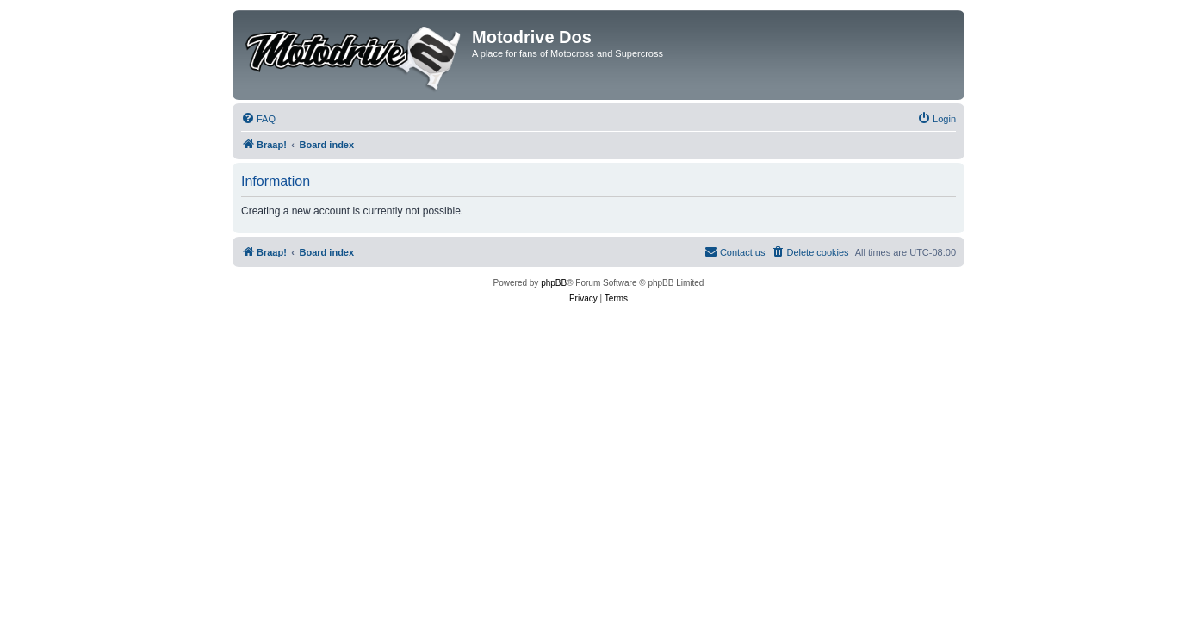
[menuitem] (258, 118)
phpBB (554, 283)
